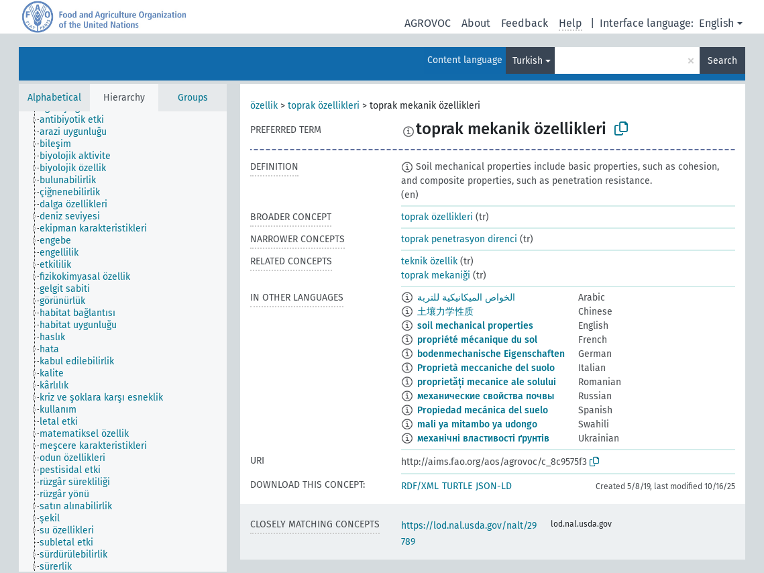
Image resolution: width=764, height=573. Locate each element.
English (716, 23)
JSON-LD (494, 486)
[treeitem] (77, 120)
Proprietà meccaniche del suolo (486, 368)
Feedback (524, 23)
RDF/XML (420, 486)
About (475, 23)
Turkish (527, 60)
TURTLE (457, 486)
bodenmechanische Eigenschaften (491, 354)
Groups (193, 97)
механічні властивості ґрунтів (483, 438)
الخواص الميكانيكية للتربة (466, 297)
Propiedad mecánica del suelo (482, 410)
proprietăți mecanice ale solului (486, 382)
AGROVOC (427, 23)
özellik (264, 105)
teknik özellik (429, 261)
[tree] (123, 341)
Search (722, 60)
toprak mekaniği (435, 275)
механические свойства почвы (485, 396)
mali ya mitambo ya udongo (477, 424)
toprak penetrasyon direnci (459, 239)
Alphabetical (54, 97)
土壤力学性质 (445, 311)
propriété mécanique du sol (477, 340)
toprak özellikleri (324, 105)
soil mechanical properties (475, 325)
